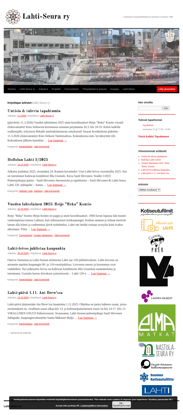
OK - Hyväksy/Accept (121, 404)
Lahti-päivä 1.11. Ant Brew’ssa (35, 293)
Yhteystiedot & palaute (94, 89)
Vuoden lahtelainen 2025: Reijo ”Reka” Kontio (49, 204)
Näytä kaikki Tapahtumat (153, 136)
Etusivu (12, 89)
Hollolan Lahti (25, 191)
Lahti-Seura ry (46, 16)
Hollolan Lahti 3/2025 (27, 160)
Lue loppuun (57, 140)
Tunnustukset (71, 89)
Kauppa (115, 89)
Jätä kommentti (41, 146)
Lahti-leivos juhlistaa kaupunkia (36, 249)
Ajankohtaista (25, 146)
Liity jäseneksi (167, 89)
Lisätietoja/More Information (94, 406)
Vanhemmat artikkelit (19, 333)
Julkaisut (43, 89)
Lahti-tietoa (128, 89)
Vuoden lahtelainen (42, 235)
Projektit (56, 89)
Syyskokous (148, 125)
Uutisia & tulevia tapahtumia (34, 111)
